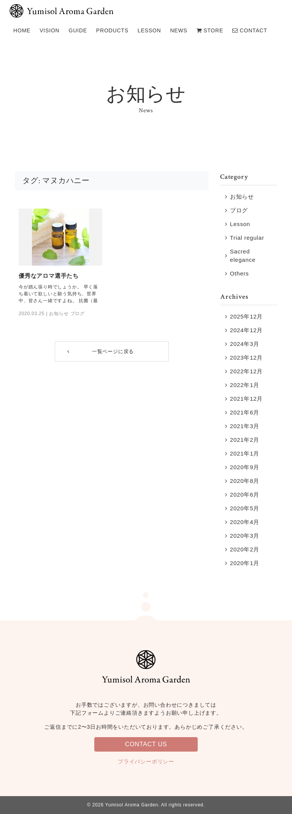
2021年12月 (246, 398)
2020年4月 (244, 522)
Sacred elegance (243, 255)
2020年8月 (244, 481)
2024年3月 (244, 344)
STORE (210, 30)
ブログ (77, 313)
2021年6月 (244, 412)
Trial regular (247, 237)
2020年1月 (244, 563)
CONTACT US (146, 744)
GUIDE (78, 30)
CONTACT (249, 30)
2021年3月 (244, 426)
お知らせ (58, 313)
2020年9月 (244, 467)
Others (239, 273)
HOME (21, 30)
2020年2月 (244, 549)
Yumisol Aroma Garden (131, 805)
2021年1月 (244, 453)
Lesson (240, 224)
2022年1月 (244, 385)
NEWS (178, 30)
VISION (49, 30)
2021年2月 (244, 439)
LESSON (149, 30)
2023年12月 (246, 357)
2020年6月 (244, 494)
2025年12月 (246, 316)
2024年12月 (246, 330)
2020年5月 (244, 508)
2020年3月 (244, 535)
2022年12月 (246, 371)
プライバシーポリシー (146, 761)
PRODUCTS (112, 30)
